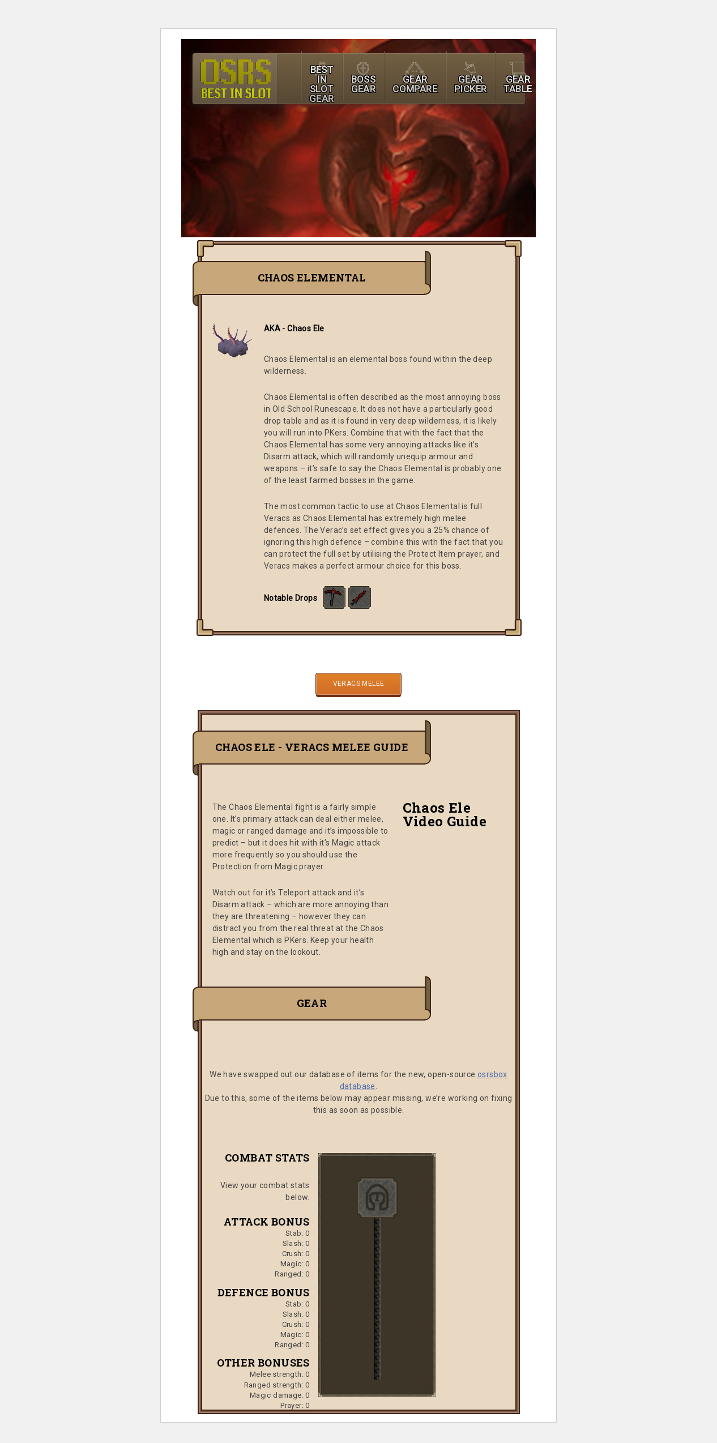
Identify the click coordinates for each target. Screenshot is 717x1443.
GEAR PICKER (470, 84)
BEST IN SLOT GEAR (321, 84)
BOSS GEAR (363, 84)
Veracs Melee (359, 684)
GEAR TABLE (517, 84)
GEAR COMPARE (414, 84)
